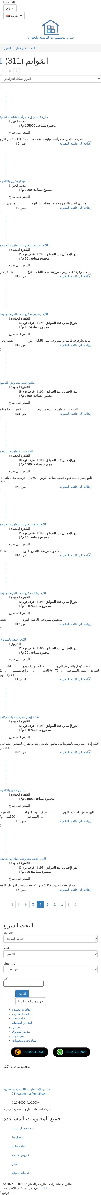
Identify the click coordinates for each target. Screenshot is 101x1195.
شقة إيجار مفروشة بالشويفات (19, 717)
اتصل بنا (17, 1137)
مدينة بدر (18, 1036)
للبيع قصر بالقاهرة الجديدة (16, 451)
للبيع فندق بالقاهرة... (13, 790)
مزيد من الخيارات (30, 1001)
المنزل (7, 48)
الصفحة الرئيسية (22, 1128)
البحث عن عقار (25, 48)
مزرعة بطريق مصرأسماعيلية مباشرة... (25, 117)
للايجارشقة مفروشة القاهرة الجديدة (23, 524)
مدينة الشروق (21, 1031)
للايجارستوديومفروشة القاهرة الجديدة (24, 314)
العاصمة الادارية (22, 1014)
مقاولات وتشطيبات (24, 1040)
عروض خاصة (20, 1155)
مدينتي (16, 1027)
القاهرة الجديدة (21, 1009)
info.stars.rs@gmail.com (30, 1093)
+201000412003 (30, 1052)
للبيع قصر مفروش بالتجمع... (18, 382)
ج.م (10, 8)
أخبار (15, 1164)
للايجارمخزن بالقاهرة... (14, 181)
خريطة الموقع (21, 1172)
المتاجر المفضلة (22, 1023)
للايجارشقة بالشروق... (14, 639)
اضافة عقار (19, 1018)
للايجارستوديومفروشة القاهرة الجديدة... (25, 245)
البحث (22, 994)
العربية (14, 15)
